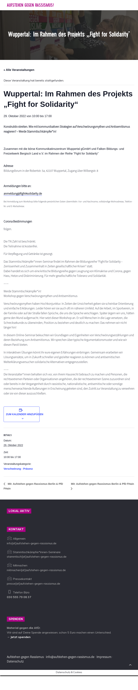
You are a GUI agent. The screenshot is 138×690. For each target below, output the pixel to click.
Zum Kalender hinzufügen (24, 428)
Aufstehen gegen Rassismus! (30, 5)
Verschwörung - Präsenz (18, 483)
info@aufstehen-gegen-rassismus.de (70, 672)
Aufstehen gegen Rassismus (25, 672)
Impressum (103, 672)
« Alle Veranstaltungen (19, 69)
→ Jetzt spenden (19, 652)
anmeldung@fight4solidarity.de (25, 196)
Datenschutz (15, 676)
